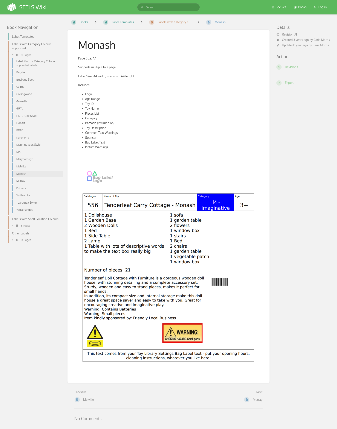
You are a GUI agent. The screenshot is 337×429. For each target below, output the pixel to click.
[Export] (303, 83)
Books (300, 7)
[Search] (142, 7)
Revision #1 (286, 34)
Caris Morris (322, 40)
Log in (320, 7)
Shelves (278, 7)
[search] (168, 7)
